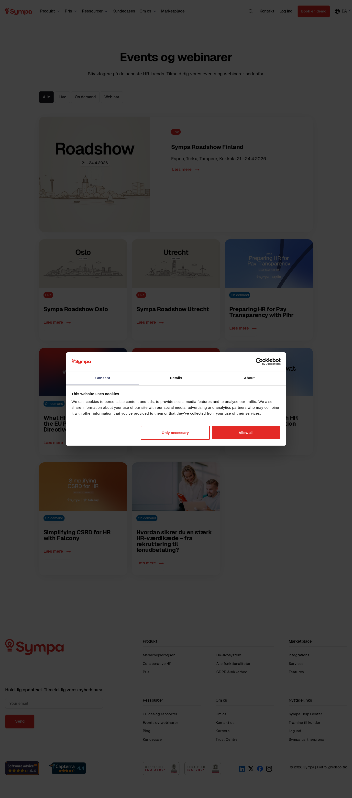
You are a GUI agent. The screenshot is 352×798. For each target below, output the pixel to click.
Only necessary (175, 433)
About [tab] (249, 378)
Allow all (246, 433)
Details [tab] (176, 378)
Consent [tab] (102, 378)
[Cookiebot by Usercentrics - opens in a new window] (259, 361)
